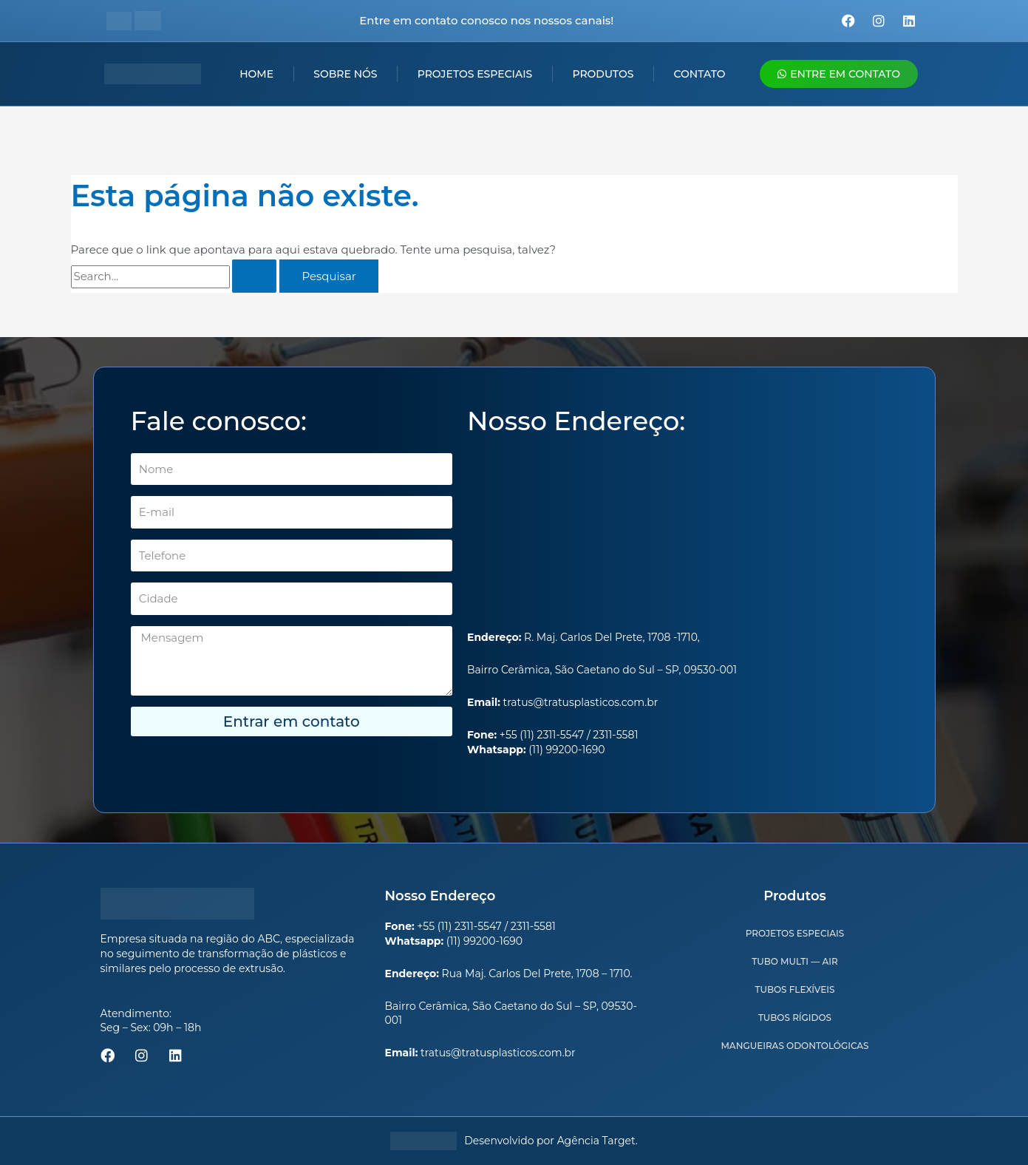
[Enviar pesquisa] (254, 276)
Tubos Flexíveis (795, 989)
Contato (700, 74)
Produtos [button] (602, 74)
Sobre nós (345, 74)
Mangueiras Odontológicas (794, 1045)
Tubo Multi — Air (794, 961)
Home (256, 74)
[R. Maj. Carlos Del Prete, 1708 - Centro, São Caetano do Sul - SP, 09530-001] (682, 534)
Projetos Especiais (475, 74)
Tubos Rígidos (794, 1017)
